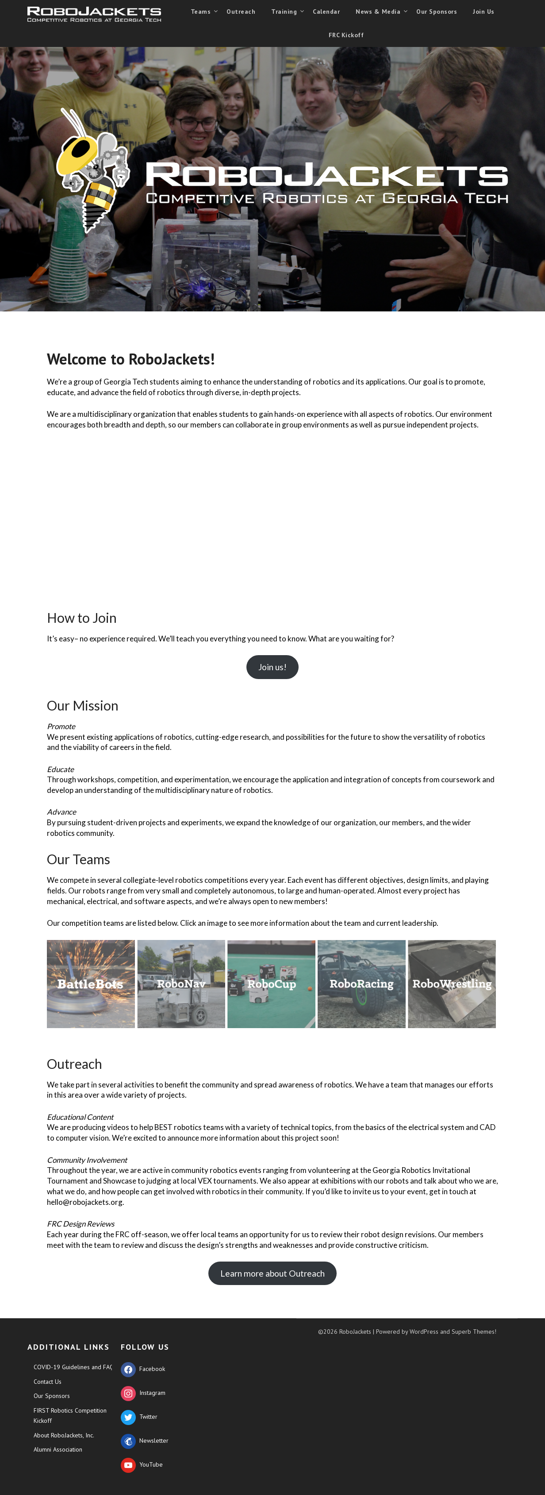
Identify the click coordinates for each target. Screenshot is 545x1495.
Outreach (240, 12)
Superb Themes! (474, 1332)
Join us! (272, 667)
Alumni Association (58, 1449)
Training (284, 12)
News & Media (378, 12)
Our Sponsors (436, 12)
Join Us (484, 12)
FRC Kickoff (346, 35)
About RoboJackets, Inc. (64, 1435)
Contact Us (47, 1382)
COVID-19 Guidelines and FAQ (74, 1367)
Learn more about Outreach (272, 1273)
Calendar (326, 12)
